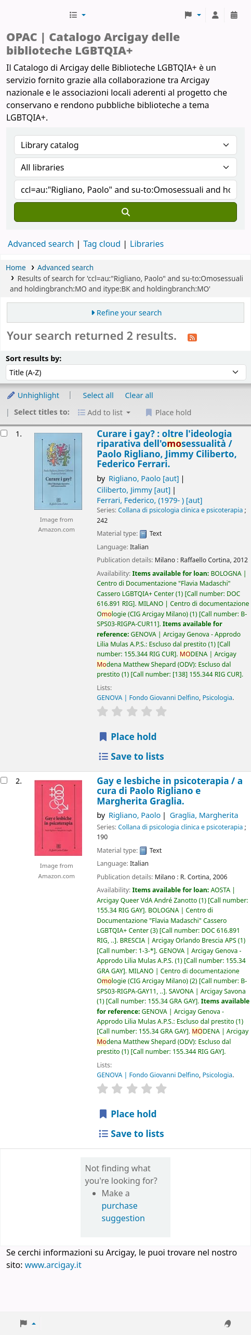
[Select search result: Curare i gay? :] (4, 433)
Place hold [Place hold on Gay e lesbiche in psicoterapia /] (126, 1114)
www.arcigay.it (53, 1265)
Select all (98, 395)
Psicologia (217, 697)
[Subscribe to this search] (192, 337)
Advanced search (41, 243)
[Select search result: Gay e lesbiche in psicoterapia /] (4, 780)
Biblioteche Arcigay (36, 15)
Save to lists (130, 756)
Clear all (139, 395)
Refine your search (129, 313)
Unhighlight (32, 395)
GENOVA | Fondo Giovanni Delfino (148, 697)
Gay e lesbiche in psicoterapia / (170, 791)
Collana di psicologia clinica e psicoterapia (180, 510)
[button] (77, 15)
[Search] (125, 212)
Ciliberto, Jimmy (133, 490)
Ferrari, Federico (149, 500)
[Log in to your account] (215, 15)
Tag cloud (102, 243)
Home (16, 267)
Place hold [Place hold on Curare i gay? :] (126, 737)
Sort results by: (33, 358)
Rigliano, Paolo (144, 478)
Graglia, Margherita (204, 815)
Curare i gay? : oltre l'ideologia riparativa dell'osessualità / (166, 449)
